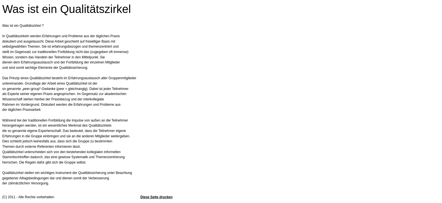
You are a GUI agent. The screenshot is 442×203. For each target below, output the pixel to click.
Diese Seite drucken (156, 197)
